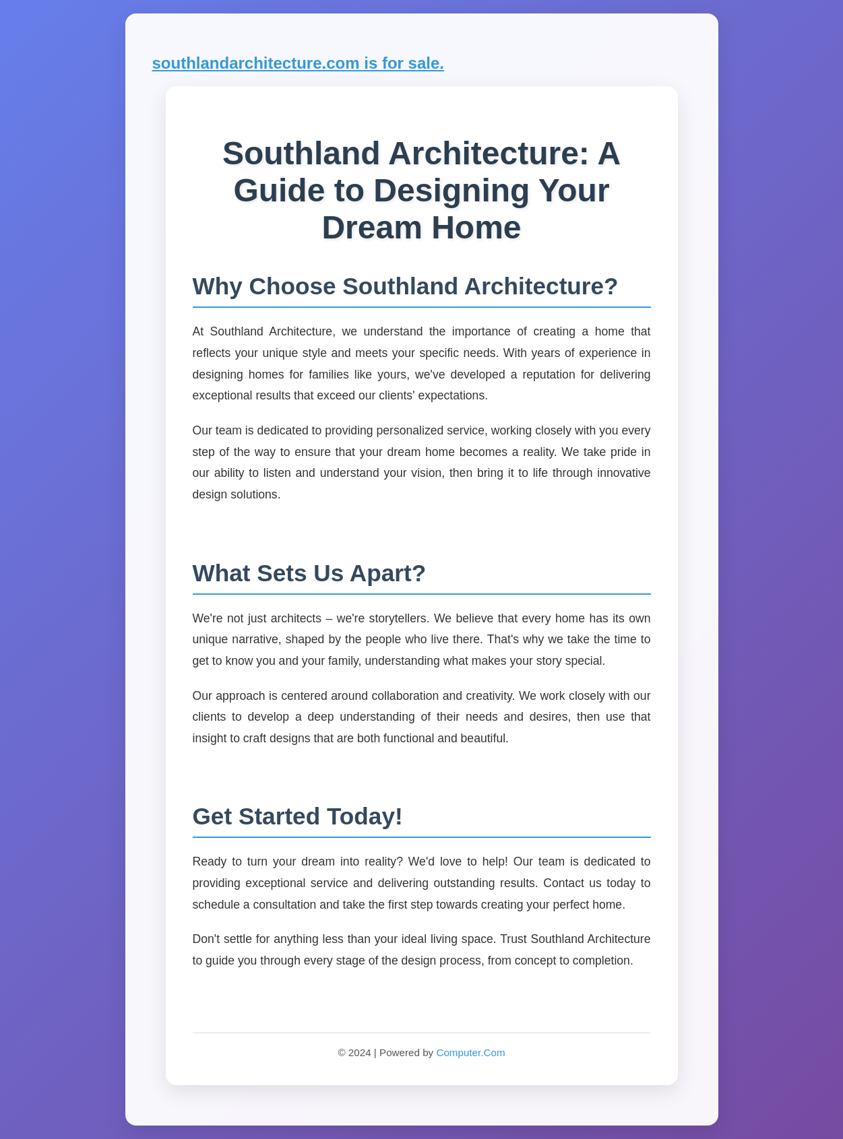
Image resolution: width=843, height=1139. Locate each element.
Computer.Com (470, 1052)
